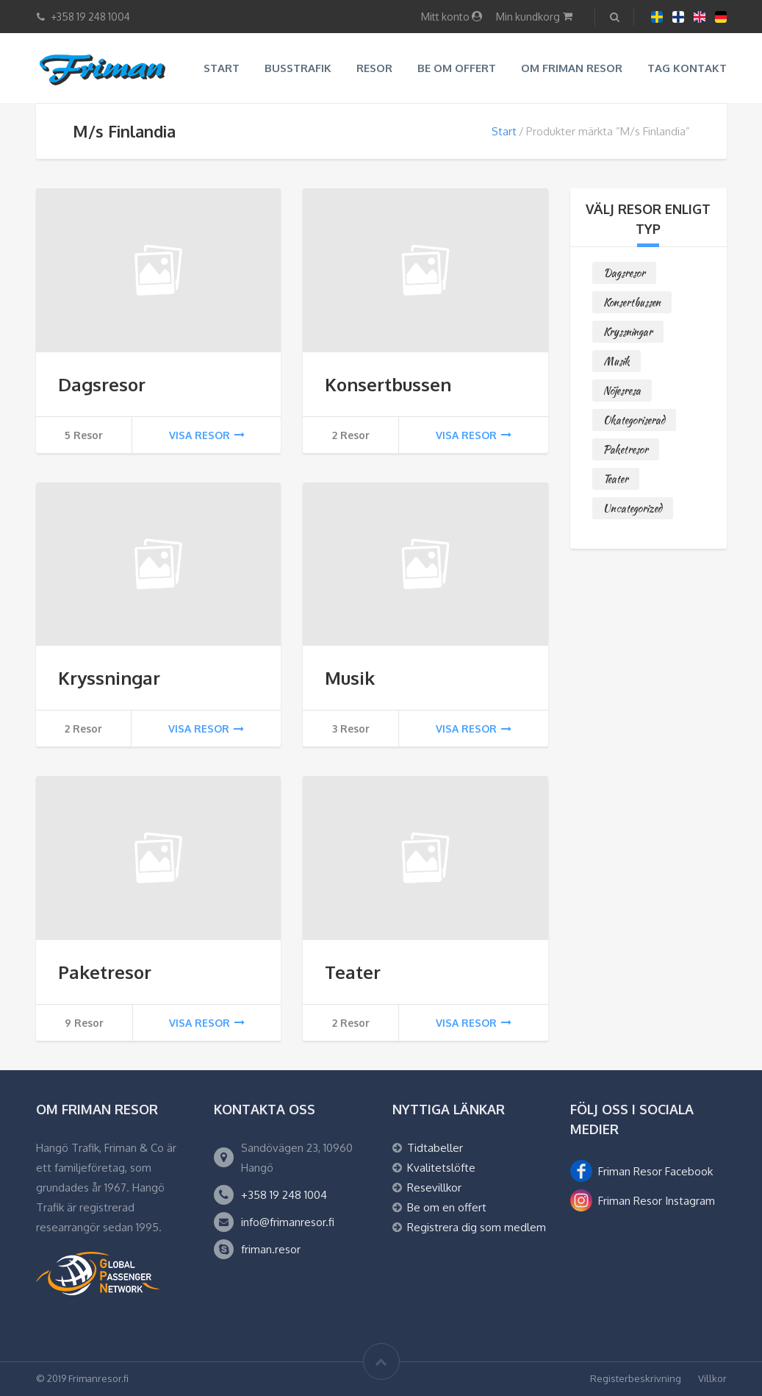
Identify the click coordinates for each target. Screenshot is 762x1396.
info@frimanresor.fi (287, 1222)
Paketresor (104, 972)
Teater (353, 972)
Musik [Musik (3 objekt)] (616, 361)
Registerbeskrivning (635, 1378)
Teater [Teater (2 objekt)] (615, 478)
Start (222, 68)
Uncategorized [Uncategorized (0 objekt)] (632, 508)
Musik (350, 677)
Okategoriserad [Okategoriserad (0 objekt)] (634, 420)
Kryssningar (109, 677)
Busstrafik (298, 68)
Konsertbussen (388, 384)
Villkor (712, 1378)
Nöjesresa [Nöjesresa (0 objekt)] (622, 390)
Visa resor (207, 435)
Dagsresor (101, 384)
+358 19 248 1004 (284, 1195)
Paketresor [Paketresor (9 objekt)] (625, 449)
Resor (374, 68)
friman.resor (271, 1249)
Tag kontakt (687, 68)
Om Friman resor (571, 68)
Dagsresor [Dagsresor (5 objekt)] (624, 273)
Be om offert (456, 68)
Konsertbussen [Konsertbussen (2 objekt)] (632, 302)
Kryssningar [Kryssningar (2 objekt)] (628, 331)
